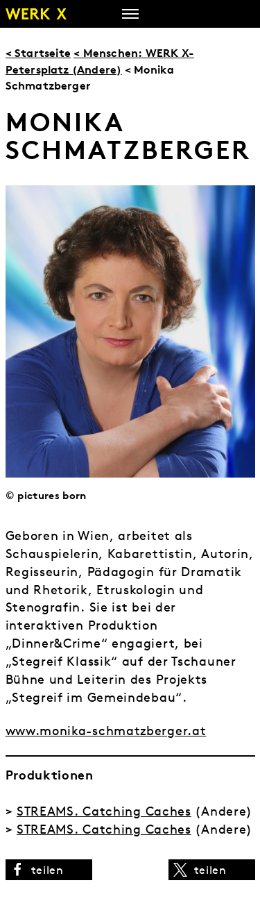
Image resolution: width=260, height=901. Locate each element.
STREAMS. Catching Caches (104, 811)
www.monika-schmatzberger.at (106, 731)
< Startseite (38, 53)
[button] (49, 869)
